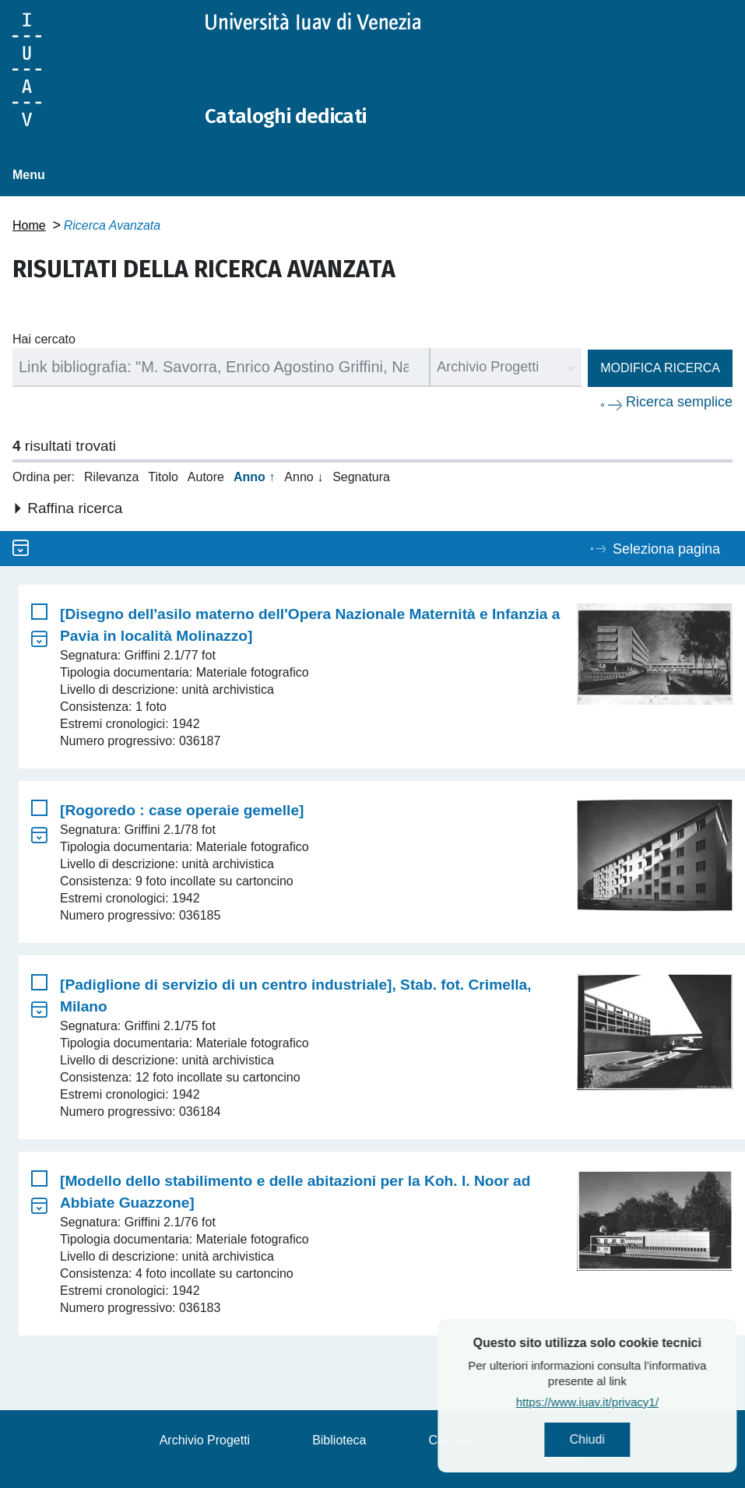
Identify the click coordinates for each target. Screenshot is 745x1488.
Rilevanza (111, 477)
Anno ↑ (254, 477)
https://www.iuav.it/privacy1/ (632, 1405)
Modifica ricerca (660, 368)
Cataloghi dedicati (298, 115)
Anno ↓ (303, 477)
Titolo (163, 477)
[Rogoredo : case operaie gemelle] (182, 810)
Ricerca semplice (679, 402)
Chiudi (632, 1441)
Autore (206, 477)
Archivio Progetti (205, 1440)
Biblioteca (339, 1440)
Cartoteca (456, 1440)
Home (29, 225)
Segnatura (361, 477)
